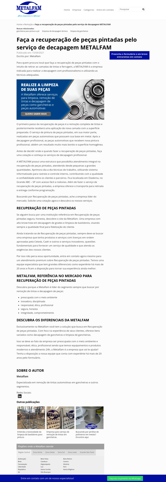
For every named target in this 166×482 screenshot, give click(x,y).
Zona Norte (37, 452)
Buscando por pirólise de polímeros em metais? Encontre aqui (87, 434)
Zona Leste (72, 452)
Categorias (89, 9)
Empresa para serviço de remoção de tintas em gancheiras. (58, 434)
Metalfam (35, 56)
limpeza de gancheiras (79, 31)
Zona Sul (61, 452)
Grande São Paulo (87, 452)
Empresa (76, 9)
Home (67, 9)
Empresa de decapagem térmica (55, 31)
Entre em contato (105, 9)
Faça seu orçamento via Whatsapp (125, 478)
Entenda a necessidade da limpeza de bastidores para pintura (29, 434)
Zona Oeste (50, 452)
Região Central (24, 452)
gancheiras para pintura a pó (28, 31)
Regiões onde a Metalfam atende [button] (35, 446)
